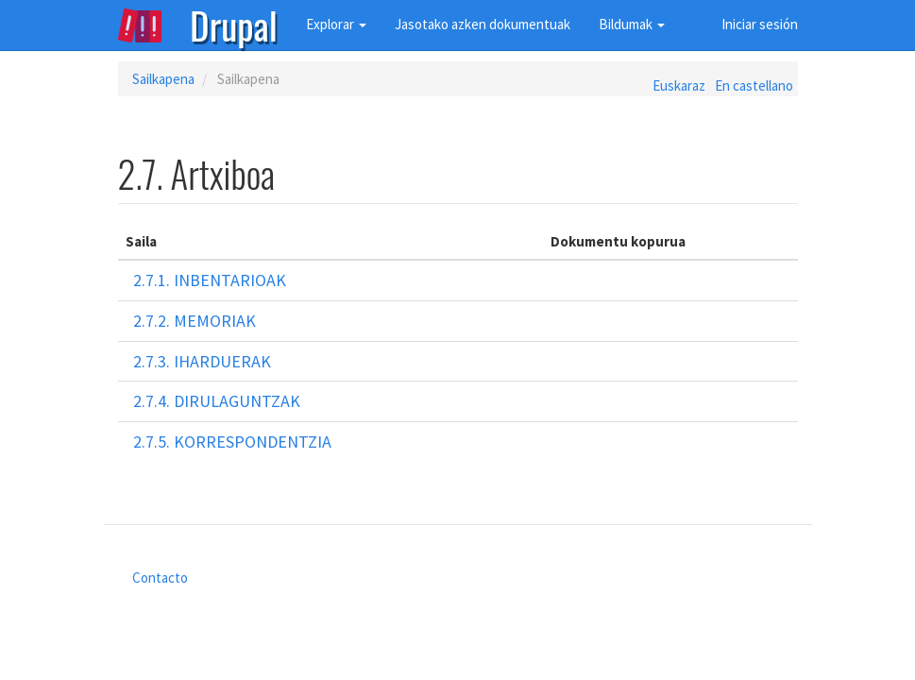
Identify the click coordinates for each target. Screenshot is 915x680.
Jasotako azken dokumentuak (482, 24)
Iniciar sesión (759, 24)
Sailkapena (163, 79)
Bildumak (632, 24)
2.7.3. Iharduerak (202, 361)
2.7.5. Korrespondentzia (232, 441)
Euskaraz (678, 85)
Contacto (160, 577)
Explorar (336, 24)
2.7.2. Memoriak (194, 321)
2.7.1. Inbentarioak (209, 280)
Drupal (234, 23)
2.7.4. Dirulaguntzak (216, 401)
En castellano (754, 85)
